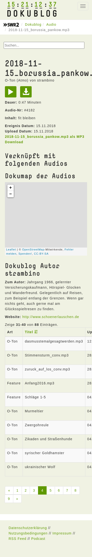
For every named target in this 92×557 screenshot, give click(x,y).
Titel (29, 332)
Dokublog (33, 24)
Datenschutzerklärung (28, 528)
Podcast (38, 539)
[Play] (12, 93)
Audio (51, 24)
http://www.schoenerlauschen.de (50, 317)
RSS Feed (17, 539)
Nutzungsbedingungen (28, 533)
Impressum (62, 533)
